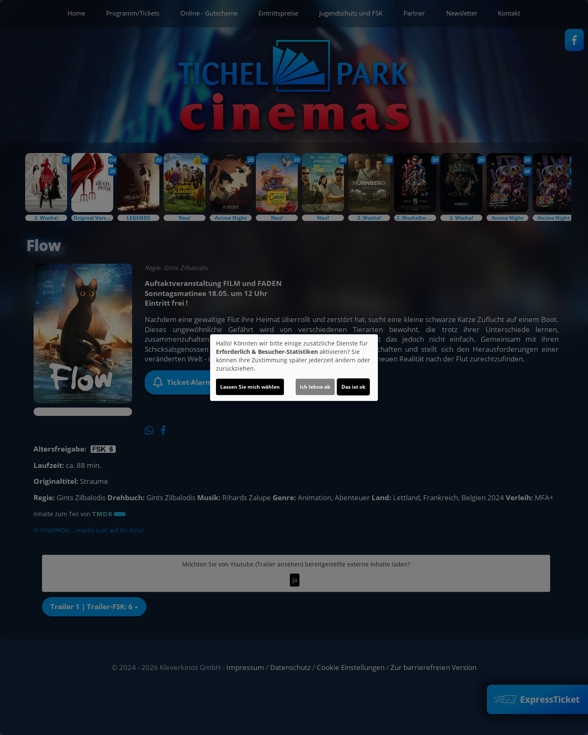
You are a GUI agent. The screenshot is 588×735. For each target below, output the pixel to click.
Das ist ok (353, 386)
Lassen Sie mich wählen (250, 386)
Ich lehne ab (315, 386)
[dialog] (294, 367)
